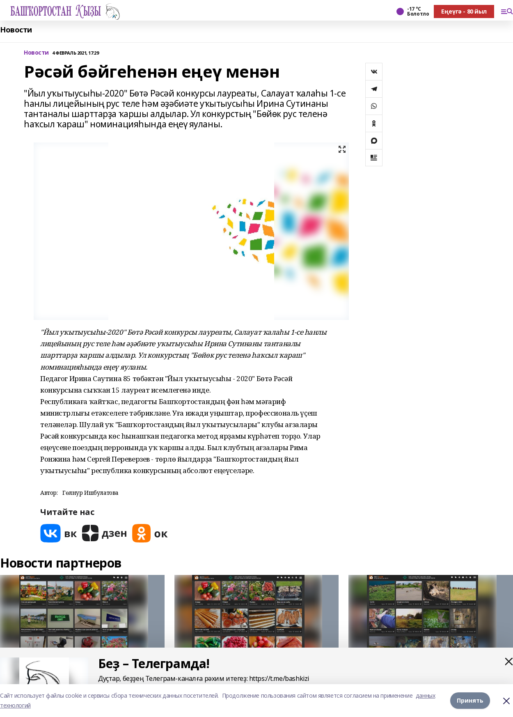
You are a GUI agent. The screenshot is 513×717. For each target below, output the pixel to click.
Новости (16, 29)
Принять (470, 700)
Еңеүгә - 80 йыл (464, 11)
